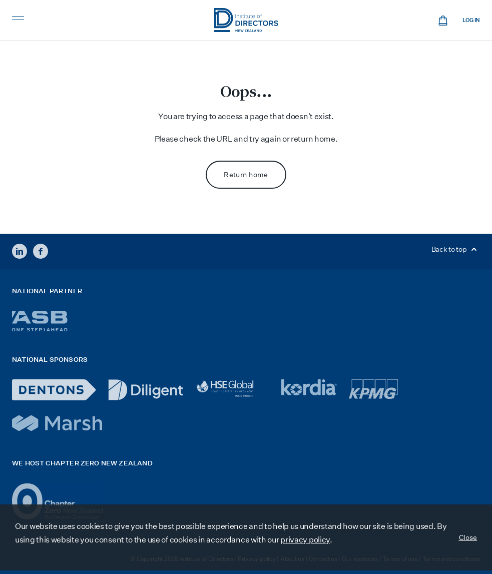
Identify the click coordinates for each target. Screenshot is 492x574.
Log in (471, 20)
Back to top (455, 249)
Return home (246, 174)
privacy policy (305, 539)
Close (468, 537)
